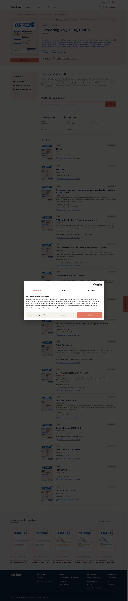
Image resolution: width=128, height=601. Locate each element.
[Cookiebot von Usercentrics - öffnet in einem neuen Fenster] (94, 284)
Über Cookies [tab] (91, 290)
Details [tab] (64, 290)
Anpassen (64, 315)
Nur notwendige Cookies (38, 315)
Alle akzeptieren (90, 315)
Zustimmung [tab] (37, 290)
